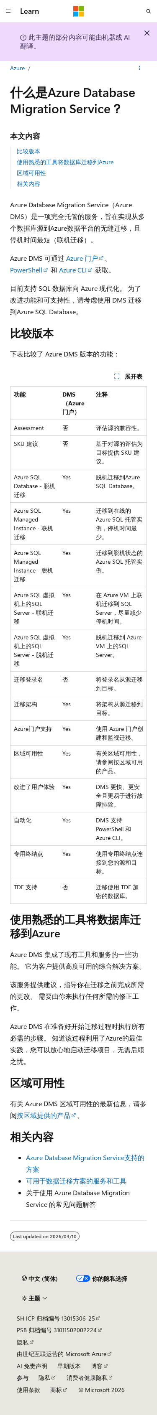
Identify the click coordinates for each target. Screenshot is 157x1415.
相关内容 (28, 184)
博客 (97, 1366)
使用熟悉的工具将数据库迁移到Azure (65, 162)
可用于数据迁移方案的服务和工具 (76, 1180)
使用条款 (28, 1390)
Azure (17, 68)
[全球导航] (8, 11)
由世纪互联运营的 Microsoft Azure (61, 1354)
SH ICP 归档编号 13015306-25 (56, 1318)
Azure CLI (73, 269)
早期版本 (69, 1366)
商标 (56, 1390)
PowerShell (26, 269)
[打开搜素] (148, 11)
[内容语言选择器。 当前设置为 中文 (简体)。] (40, 1278)
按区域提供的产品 (43, 1115)
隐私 (22, 1342)
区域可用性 (31, 173)
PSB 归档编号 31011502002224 (57, 1330)
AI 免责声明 (32, 1366)
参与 (22, 1378)
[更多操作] (139, 68)
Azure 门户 (82, 258)
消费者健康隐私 (87, 1378)
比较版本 (28, 151)
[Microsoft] (78, 11)
